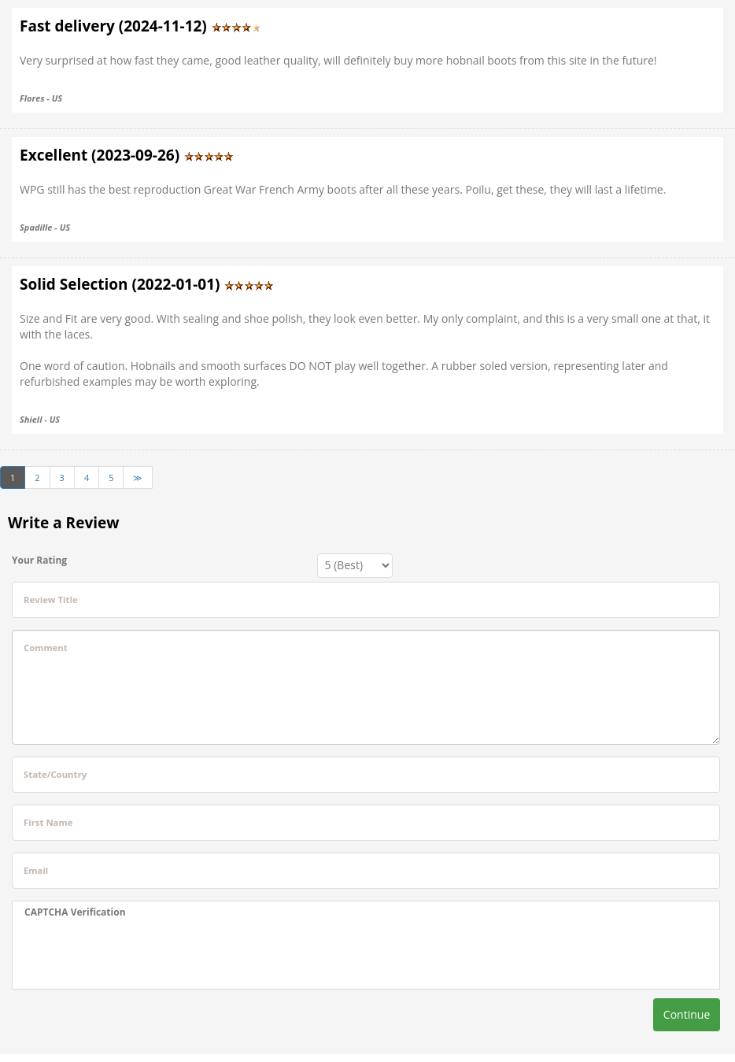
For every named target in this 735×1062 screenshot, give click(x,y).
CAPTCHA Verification (75, 912)
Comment (46, 647)
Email (36, 870)
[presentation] (144, 954)
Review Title (51, 599)
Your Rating (39, 560)
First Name (48, 822)
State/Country (55, 774)
